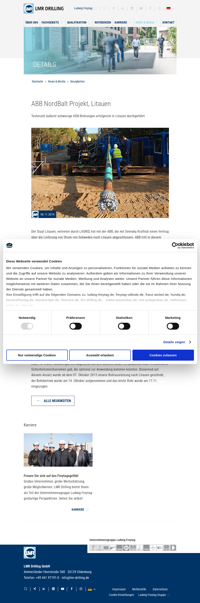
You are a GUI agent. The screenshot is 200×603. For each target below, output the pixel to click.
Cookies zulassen (163, 355)
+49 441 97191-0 (47, 578)
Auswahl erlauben (100, 355)
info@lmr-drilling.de (75, 578)
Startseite (37, 81)
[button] (52, 22)
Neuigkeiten (77, 81)
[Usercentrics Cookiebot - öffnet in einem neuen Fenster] (175, 245)
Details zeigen (174, 342)
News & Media (56, 81)
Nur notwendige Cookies (37, 355)
